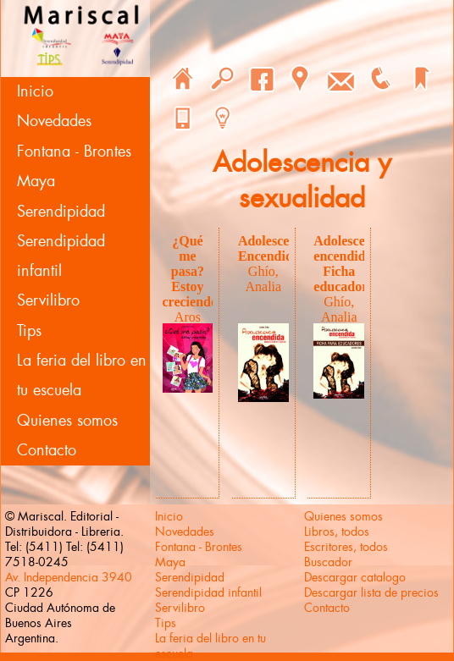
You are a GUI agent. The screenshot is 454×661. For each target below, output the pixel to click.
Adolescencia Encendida (275, 248)
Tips (29, 331)
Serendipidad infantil (61, 256)
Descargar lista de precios (371, 592)
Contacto (46, 450)
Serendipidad (61, 211)
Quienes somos (67, 420)
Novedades (54, 121)
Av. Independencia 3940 (68, 577)
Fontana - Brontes (74, 151)
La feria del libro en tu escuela (82, 375)
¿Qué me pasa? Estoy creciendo (190, 271)
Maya (36, 181)
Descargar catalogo (355, 577)
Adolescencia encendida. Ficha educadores (351, 264)
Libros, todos (336, 531)
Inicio (35, 91)
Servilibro (48, 300)
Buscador (328, 562)
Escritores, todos (346, 546)
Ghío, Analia (264, 279)
